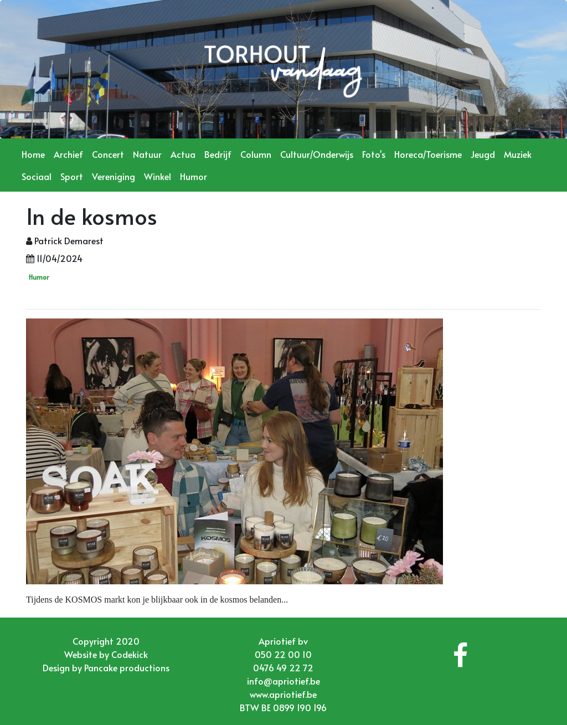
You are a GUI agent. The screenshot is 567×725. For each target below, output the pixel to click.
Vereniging (113, 176)
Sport (71, 176)
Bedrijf (217, 154)
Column (255, 154)
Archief (68, 154)
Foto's (373, 154)
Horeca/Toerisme (428, 154)
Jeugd (483, 154)
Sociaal (36, 176)
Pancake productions (126, 667)
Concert (108, 154)
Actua (183, 154)
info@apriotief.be (283, 681)
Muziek (518, 154)
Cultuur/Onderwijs (316, 154)
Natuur (147, 154)
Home (33, 154)
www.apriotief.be (283, 694)
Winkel (157, 176)
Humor (193, 176)
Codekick (129, 654)
